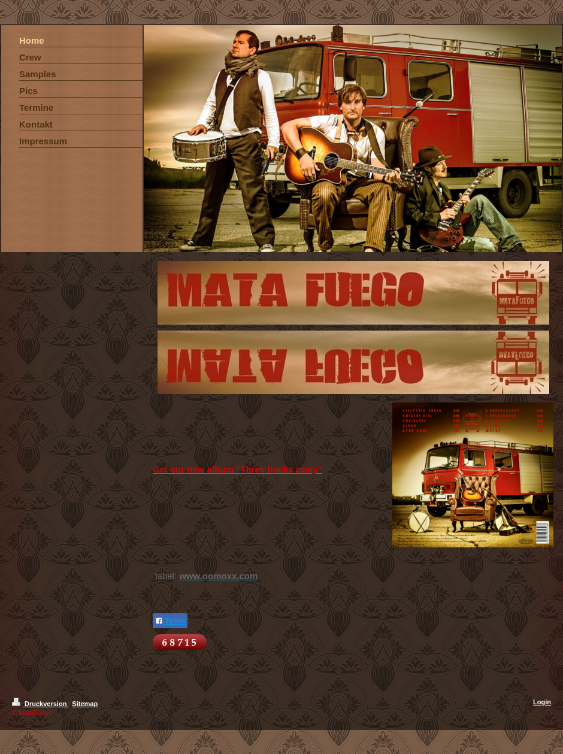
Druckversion (40, 703)
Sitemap (85, 703)
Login (542, 701)
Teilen (170, 621)
